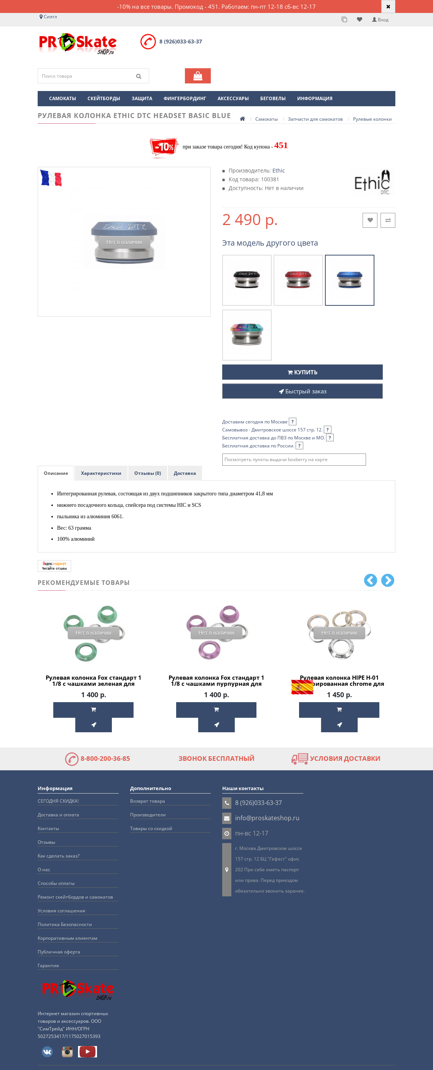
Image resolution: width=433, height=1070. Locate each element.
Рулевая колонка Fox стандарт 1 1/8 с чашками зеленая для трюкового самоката (94, 684)
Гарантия (48, 949)
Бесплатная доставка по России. (262, 445)
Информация (315, 98)
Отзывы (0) (147, 473)
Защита (142, 98)
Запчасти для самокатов (315, 119)
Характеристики (101, 473)
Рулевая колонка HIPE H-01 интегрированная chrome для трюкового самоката (339, 684)
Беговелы (273, 98)
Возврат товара (147, 785)
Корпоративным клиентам (67, 922)
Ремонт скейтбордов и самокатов (75, 881)
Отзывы (46, 826)
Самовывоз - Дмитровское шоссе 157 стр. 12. (276, 429)
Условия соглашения (61, 894)
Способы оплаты (56, 867)
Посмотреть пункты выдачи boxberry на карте (276, 459)
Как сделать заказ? (59, 840)
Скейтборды (104, 98)
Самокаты (62, 98)
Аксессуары (233, 98)
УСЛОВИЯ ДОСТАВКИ (335, 742)
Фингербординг (185, 98)
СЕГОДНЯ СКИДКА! (58, 785)
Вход (380, 19)
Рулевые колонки (372, 119)
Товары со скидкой (151, 812)
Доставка (185, 473)
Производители (148, 798)
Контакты (48, 812)
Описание (56, 473)
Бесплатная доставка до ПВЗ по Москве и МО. (278, 437)
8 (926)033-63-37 (180, 41)
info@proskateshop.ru (267, 802)
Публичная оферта (59, 936)
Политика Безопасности (65, 908)
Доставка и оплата (58, 798)
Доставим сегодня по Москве (259, 421)
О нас (44, 853)
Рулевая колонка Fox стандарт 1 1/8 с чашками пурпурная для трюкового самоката (216, 684)
